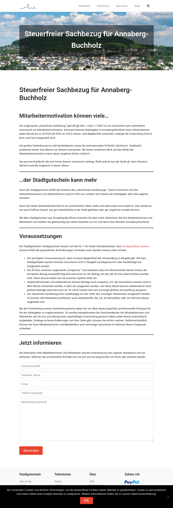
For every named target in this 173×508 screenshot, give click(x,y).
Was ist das (25, 481)
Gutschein (122, 5)
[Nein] (168, 497)
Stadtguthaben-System (135, 246)
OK (86, 501)
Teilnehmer (102, 5)
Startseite (84, 5)
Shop (137, 5)
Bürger (58, 481)
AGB (92, 481)
